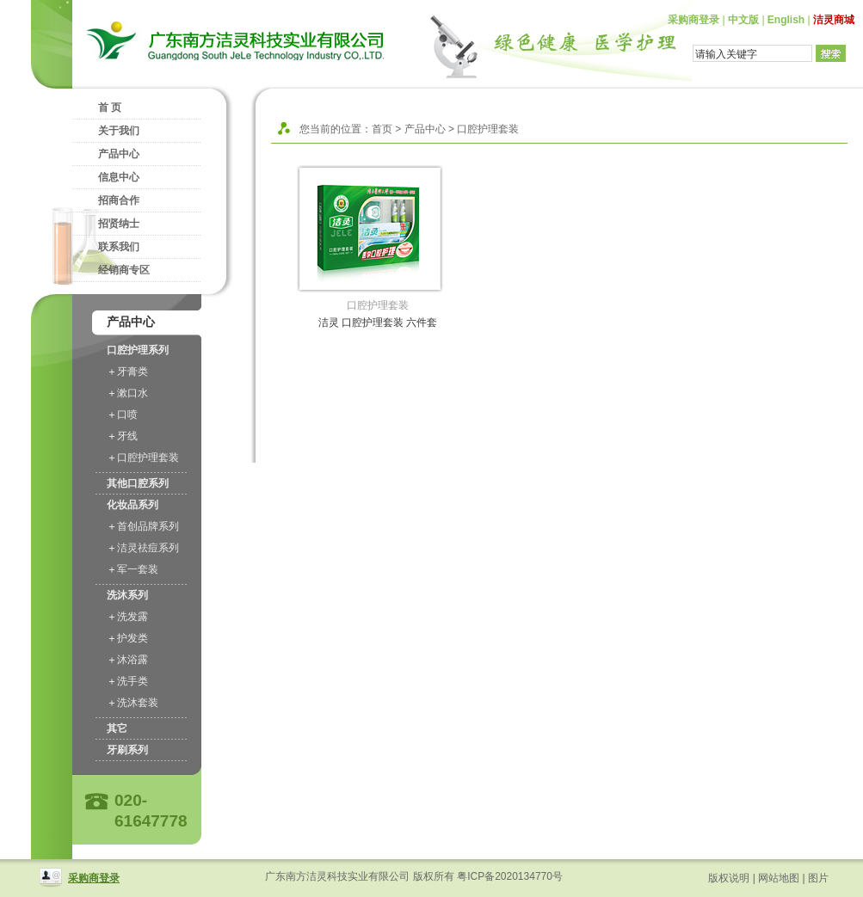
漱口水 (132, 393)
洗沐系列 (127, 595)
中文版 (743, 20)
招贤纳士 (118, 224)
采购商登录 (693, 20)
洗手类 (132, 681)
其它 (117, 728)
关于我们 (118, 131)
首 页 (109, 107)
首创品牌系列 (148, 526)
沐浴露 (132, 660)
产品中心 (118, 154)
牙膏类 (132, 372)
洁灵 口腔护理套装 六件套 (378, 322)
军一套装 (137, 569)
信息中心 (118, 177)
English (785, 20)
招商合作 (118, 200)
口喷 (127, 415)
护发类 (132, 638)
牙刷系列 (127, 750)
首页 (382, 129)
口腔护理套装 (148, 458)
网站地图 (778, 878)
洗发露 (132, 617)
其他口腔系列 (138, 483)
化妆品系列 (132, 505)
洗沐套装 (137, 703)
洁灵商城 (833, 20)
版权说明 (728, 878)
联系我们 (118, 247)
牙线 (127, 436)
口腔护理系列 (138, 350)
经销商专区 (124, 270)
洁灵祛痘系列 (148, 548)
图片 (818, 878)
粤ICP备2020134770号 (510, 876)
